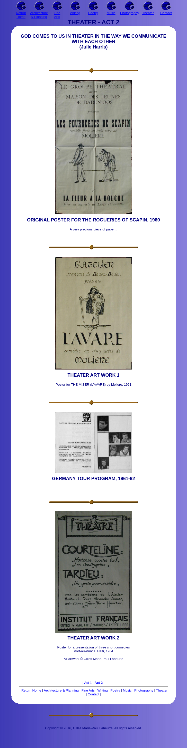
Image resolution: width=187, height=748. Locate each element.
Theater (161, 690)
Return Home (31, 690)
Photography (143, 690)
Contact (93, 694)
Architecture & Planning (61, 690)
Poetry (115, 690)
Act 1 (88, 683)
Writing (102, 690)
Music (127, 690)
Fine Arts (88, 690)
